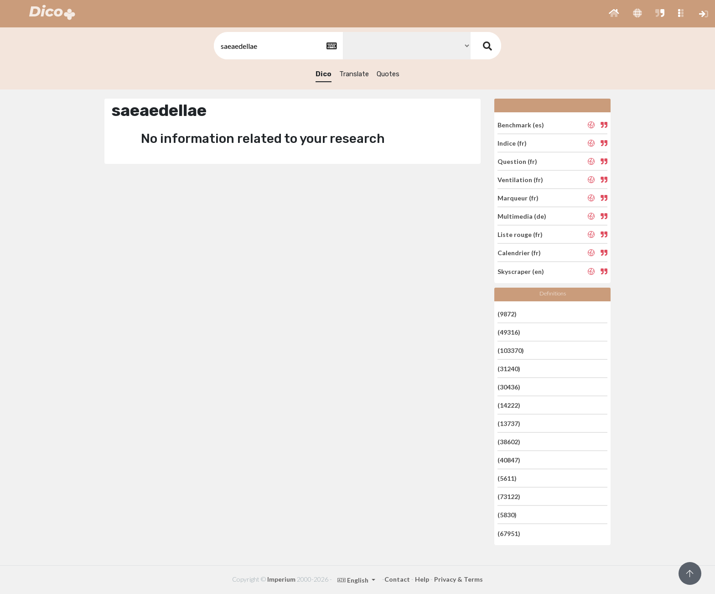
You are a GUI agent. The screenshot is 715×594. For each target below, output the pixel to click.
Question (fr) (517, 161)
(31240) (508, 369)
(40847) (508, 460)
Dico (324, 74)
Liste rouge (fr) (520, 234)
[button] (614, 13)
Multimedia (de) (521, 216)
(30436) (508, 387)
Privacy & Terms (458, 579)
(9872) (507, 313)
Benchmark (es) (520, 124)
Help (422, 579)
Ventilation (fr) (520, 180)
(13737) (508, 423)
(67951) (508, 533)
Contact (397, 579)
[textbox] (278, 45)
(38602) (508, 442)
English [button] (353, 580)
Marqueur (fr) (518, 198)
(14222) (508, 405)
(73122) (508, 496)
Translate (354, 74)
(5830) (507, 515)
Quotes (388, 74)
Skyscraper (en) (520, 271)
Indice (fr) (512, 143)
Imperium (281, 579)
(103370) (510, 350)
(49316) (508, 332)
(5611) (507, 478)
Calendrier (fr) (519, 253)
